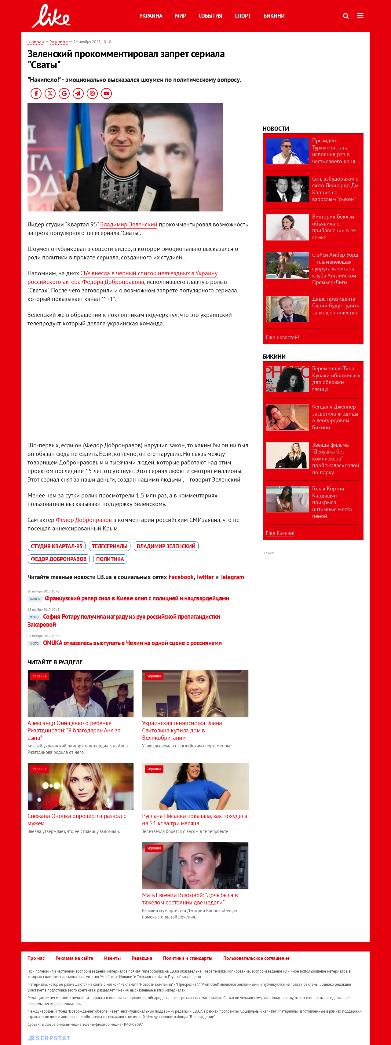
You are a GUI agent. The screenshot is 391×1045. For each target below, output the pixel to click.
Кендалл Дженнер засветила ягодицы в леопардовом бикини (335, 417)
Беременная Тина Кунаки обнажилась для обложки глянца (336, 379)
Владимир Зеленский (128, 224)
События (210, 15)
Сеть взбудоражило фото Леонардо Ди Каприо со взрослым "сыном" (335, 189)
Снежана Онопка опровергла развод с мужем (76, 819)
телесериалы (109, 546)
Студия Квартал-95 (56, 546)
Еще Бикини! (280, 533)
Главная (35, 41)
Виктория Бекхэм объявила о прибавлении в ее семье (334, 227)
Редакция (142, 958)
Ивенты (112, 958)
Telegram (232, 577)
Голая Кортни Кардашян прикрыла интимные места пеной (332, 502)
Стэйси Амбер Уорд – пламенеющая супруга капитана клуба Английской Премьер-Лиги (335, 268)
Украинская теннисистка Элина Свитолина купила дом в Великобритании (182, 730)
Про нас (36, 958)
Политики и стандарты (187, 958)
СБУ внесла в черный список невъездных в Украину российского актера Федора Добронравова (122, 277)
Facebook (181, 577)
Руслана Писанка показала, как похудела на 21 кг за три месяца (194, 819)
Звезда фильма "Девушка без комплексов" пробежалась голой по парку (335, 458)
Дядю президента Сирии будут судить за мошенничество (335, 305)
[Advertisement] (78, 884)
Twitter (205, 577)
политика (110, 559)
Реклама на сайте (74, 958)
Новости (276, 129)
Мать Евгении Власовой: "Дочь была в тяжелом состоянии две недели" (190, 898)
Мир (180, 15)
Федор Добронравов (84, 520)
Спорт (243, 15)
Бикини (274, 15)
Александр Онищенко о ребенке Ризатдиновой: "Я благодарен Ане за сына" (73, 730)
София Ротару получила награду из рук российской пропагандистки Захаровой (123, 620)
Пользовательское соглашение (256, 958)
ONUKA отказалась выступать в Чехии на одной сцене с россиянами (124, 643)
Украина (151, 15)
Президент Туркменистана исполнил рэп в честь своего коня (333, 151)
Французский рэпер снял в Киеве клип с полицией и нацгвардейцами (128, 598)
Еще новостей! (282, 337)
